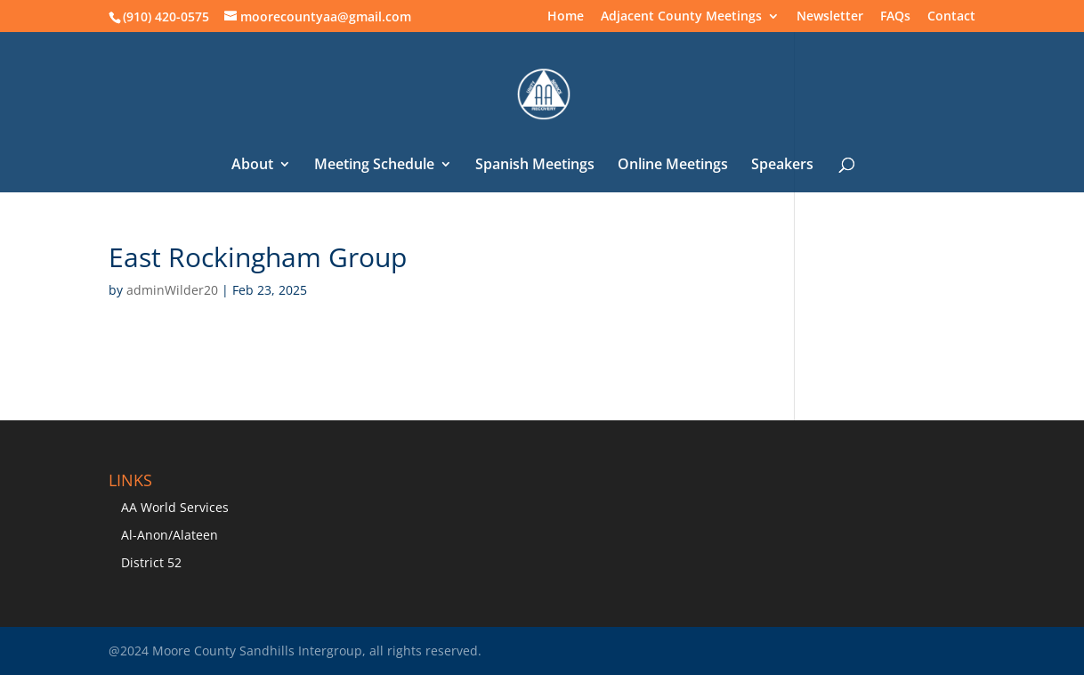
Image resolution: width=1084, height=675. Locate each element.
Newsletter (830, 17)
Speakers (782, 166)
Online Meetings (673, 166)
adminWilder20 (172, 289)
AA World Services (175, 507)
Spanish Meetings (535, 166)
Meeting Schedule (374, 166)
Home (565, 17)
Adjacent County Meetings (681, 17)
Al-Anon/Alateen (169, 534)
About (252, 166)
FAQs (895, 17)
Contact (951, 17)
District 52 (151, 562)
